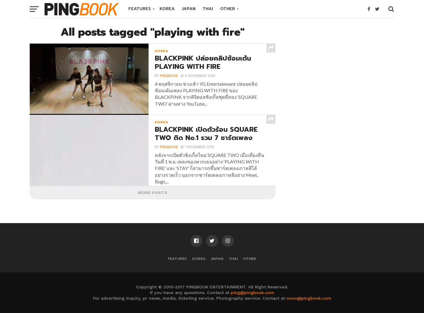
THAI (208, 9)
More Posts (152, 192)
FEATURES (139, 9)
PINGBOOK (169, 76)
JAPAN (189, 9)
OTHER (227, 9)
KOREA (167, 9)
